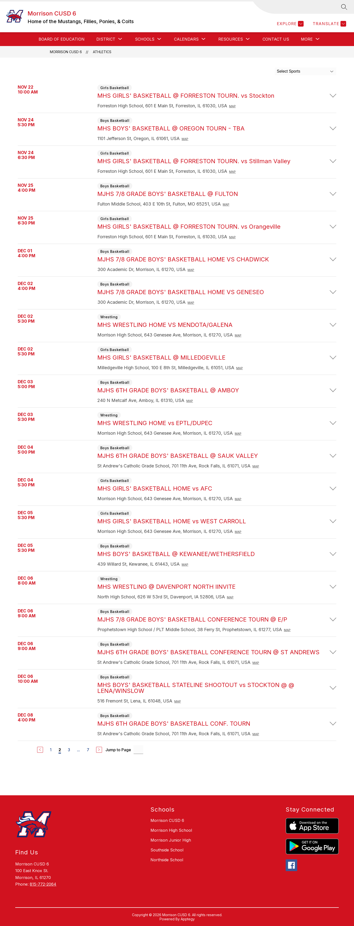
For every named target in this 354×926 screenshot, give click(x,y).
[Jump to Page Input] (138, 749)
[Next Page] (99, 750)
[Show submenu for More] (307, 39)
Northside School (166, 859)
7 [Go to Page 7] (88, 749)
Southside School (166, 849)
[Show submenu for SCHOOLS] (144, 39)
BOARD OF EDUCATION (62, 39)
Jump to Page (118, 749)
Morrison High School (171, 830)
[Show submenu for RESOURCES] (230, 39)
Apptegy (188, 919)
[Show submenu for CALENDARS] (186, 39)
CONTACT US (276, 39)
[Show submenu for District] (105, 39)
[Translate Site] (328, 24)
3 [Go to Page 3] (69, 749)
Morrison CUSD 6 (66, 52)
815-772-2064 (43, 884)
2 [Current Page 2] (60, 749)
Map (232, 106)
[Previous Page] (40, 750)
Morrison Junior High (170, 840)
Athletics (102, 52)
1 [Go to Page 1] (51, 749)
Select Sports (288, 71)
